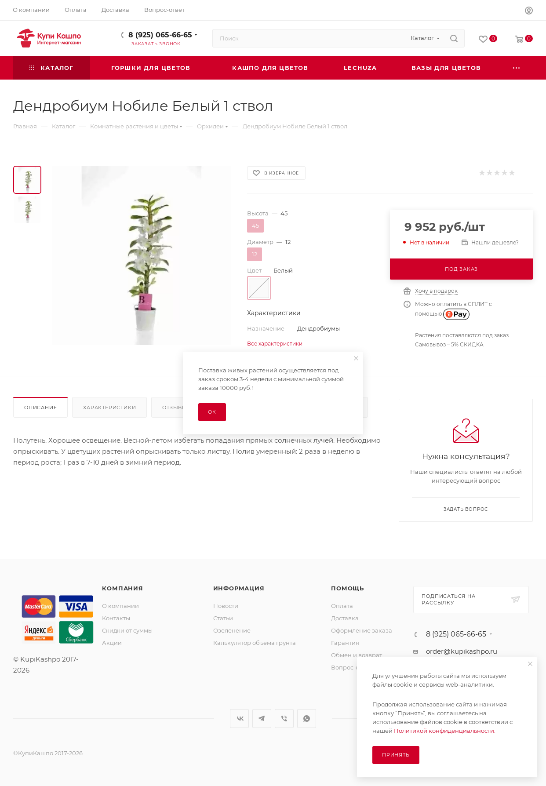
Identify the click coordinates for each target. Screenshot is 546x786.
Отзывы (174, 407)
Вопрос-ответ (351, 667)
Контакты (116, 618)
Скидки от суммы (127, 630)
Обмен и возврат (356, 655)
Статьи (223, 618)
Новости (225, 605)
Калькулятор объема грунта (254, 642)
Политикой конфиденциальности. (444, 730)
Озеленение (232, 630)
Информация (239, 588)
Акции (112, 642)
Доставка (345, 618)
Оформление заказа (361, 630)
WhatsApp (306, 718)
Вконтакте (239, 718)
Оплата (342, 605)
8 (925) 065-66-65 (160, 35)
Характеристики (109, 407)
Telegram (261, 718)
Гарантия (345, 642)
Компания (122, 588)
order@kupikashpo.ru (461, 651)
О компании (120, 605)
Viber (284, 718)
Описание (40, 407)
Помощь (347, 588)
